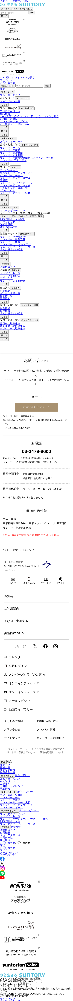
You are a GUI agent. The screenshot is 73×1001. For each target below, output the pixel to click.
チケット (55, 347)
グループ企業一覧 (10, 835)
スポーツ (15, 167)
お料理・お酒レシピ (11, 786)
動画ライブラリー (21, 709)
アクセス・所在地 (61, 580)
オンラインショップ (22, 692)
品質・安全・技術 (29, 320)
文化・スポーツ (8, 138)
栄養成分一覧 (7, 772)
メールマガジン (19, 700)
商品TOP (5, 765)
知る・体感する (26, 108)
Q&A (3, 845)
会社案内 (15, 288)
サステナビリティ (9, 207)
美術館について (14, 633)
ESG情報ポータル (10, 821)
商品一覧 (5, 767)
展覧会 (8, 596)
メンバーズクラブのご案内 (27, 674)
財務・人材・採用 (29, 305)
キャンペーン (22, 98)
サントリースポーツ (11, 807)
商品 (2, 89)
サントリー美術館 (19, 347)
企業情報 (5, 264)
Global (17, 77)
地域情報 (5, 788)
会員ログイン (29, 580)
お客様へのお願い (47, 721)
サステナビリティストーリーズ (17, 824)
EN (25, 646)
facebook (45, 646)
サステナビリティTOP (12, 210)
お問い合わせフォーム (36, 407)
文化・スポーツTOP (11, 141)
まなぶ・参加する (16, 621)
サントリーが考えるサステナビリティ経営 (24, 818)
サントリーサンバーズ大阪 (15, 802)
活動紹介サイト (26, 234)
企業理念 (15, 270)
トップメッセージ (10, 816)
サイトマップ (12, 738)
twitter (35, 646)
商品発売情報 (7, 770)
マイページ (6, 80)
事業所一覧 (6, 837)
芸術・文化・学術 (29, 145)
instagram (55, 646)
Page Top (65, 993)
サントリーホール (10, 797)
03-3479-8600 (36, 451)
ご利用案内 (11, 608)
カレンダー (13, 578)
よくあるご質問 (13, 721)
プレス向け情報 (46, 729)
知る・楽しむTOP (10, 95)
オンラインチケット (46, 580)
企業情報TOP (7, 267)
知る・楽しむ (7, 92)
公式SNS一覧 (7, 855)
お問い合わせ (7, 82)
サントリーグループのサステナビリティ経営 (21, 216)
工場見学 (5, 783)
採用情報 (5, 840)
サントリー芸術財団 (49, 738)
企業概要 (5, 832)
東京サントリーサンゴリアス (16, 805)
